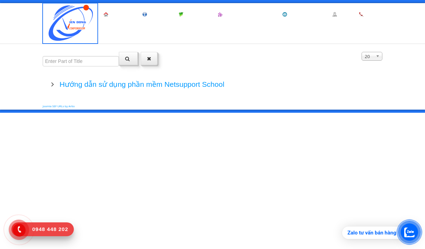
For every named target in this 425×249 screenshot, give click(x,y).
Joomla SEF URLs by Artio (59, 106)
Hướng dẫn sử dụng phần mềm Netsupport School (141, 84)
